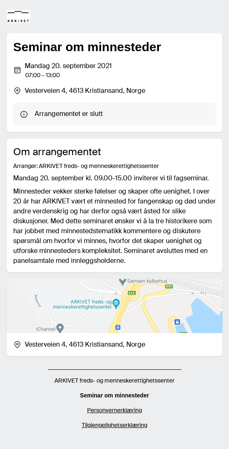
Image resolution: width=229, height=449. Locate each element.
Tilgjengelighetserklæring (114, 425)
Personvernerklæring (114, 410)
